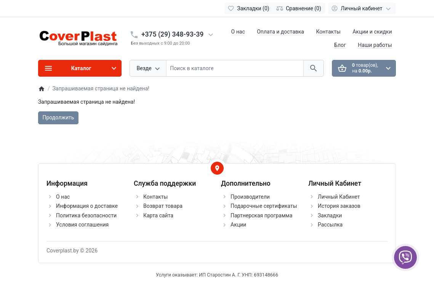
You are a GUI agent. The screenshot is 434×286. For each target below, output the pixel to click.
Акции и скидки (372, 32)
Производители (250, 197)
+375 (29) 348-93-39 (172, 34)
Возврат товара (163, 206)
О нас (238, 32)
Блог (340, 45)
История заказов (339, 206)
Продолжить (58, 117)
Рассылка (330, 225)
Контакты (328, 32)
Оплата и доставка (280, 32)
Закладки (330, 215)
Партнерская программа (261, 215)
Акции (238, 225)
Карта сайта (158, 215)
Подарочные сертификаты (264, 206)
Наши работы (375, 45)
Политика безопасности (86, 215)
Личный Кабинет (339, 197)
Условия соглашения (82, 225)
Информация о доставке (87, 206)
